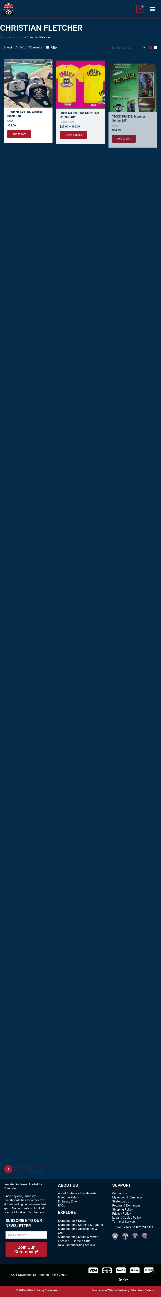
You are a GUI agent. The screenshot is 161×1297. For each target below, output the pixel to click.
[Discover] (148, 1270)
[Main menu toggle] (152, 9)
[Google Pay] (123, 1279)
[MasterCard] (107, 1270)
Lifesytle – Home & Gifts (74, 1241)
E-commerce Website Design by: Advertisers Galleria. (123, 1290)
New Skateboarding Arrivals (76, 1245)
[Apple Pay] (135, 1270)
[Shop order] (128, 47)
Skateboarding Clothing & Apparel (80, 1225)
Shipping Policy (122, 1209)
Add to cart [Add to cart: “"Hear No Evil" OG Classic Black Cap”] (19, 139)
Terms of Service (123, 1221)
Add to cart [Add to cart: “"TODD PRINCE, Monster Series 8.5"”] (124, 150)
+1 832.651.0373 (143, 1227)
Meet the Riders (68, 1197)
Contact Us (119, 1193)
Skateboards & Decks (72, 1220)
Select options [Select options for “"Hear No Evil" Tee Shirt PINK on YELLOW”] (73, 146)
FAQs (61, 1205)
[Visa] (93, 1270)
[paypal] (121, 1270)
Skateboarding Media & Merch (78, 1237)
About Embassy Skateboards (77, 1193)
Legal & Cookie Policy (126, 1217)
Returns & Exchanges (126, 1205)
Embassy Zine (67, 1201)
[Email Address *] (26, 1235)
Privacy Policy (121, 1213)
